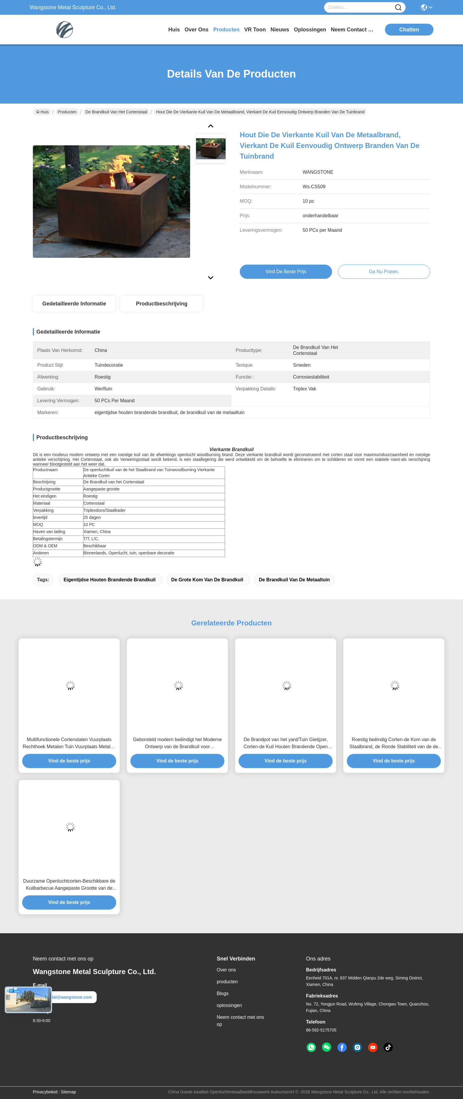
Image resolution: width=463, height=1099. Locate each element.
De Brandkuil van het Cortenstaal (116, 112)
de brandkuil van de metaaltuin (294, 579)
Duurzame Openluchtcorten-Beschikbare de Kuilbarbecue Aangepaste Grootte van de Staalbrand (69, 885)
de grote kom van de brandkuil (207, 579)
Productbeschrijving (161, 304)
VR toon (255, 30)
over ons (196, 30)
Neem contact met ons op (240, 1021)
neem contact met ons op (353, 30)
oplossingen (310, 30)
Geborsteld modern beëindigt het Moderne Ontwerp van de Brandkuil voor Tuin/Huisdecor (177, 743)
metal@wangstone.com (65, 997)
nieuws (280, 30)
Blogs (223, 993)
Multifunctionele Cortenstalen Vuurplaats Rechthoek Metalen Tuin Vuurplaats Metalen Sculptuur (69, 743)
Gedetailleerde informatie (74, 304)
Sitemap (68, 1092)
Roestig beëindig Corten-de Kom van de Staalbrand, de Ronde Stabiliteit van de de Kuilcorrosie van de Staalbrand (393, 743)
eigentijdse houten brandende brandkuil (110, 579)
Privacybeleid (45, 1092)
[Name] (398, 7)
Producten (67, 112)
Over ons (226, 969)
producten (226, 30)
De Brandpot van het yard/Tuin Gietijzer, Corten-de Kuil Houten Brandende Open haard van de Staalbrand (286, 743)
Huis (174, 30)
